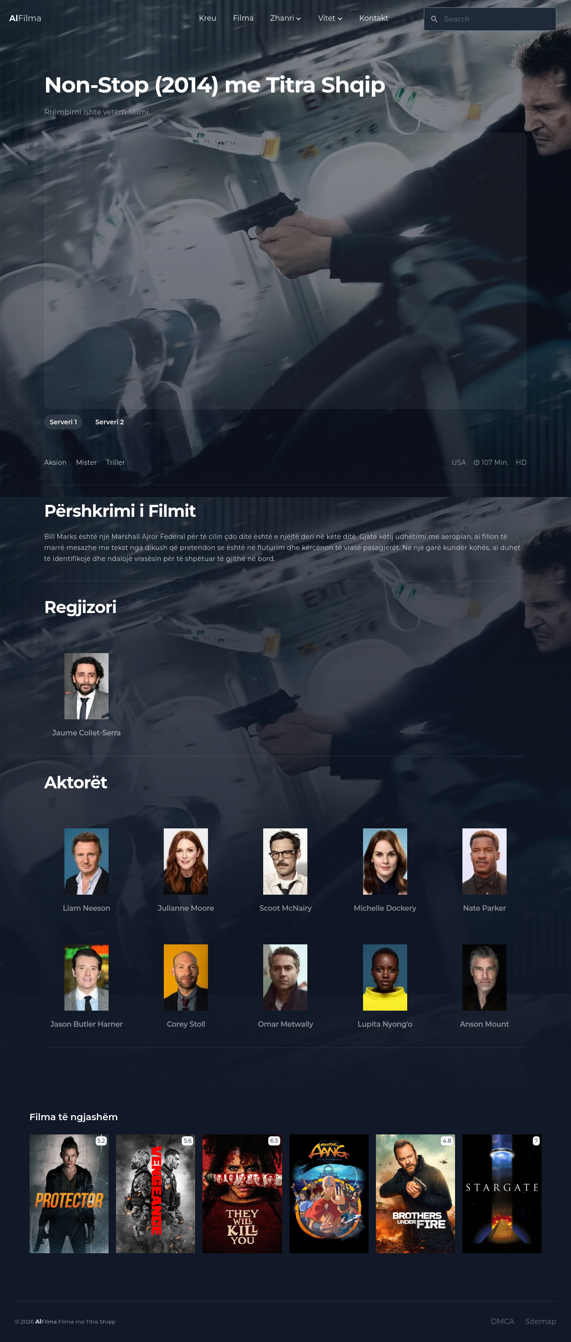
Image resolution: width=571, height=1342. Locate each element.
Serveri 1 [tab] (63, 422)
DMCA (502, 1321)
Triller (115, 462)
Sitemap (540, 1321)
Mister (86, 462)
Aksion (55, 462)
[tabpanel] (285, 271)
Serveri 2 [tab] (109, 422)
